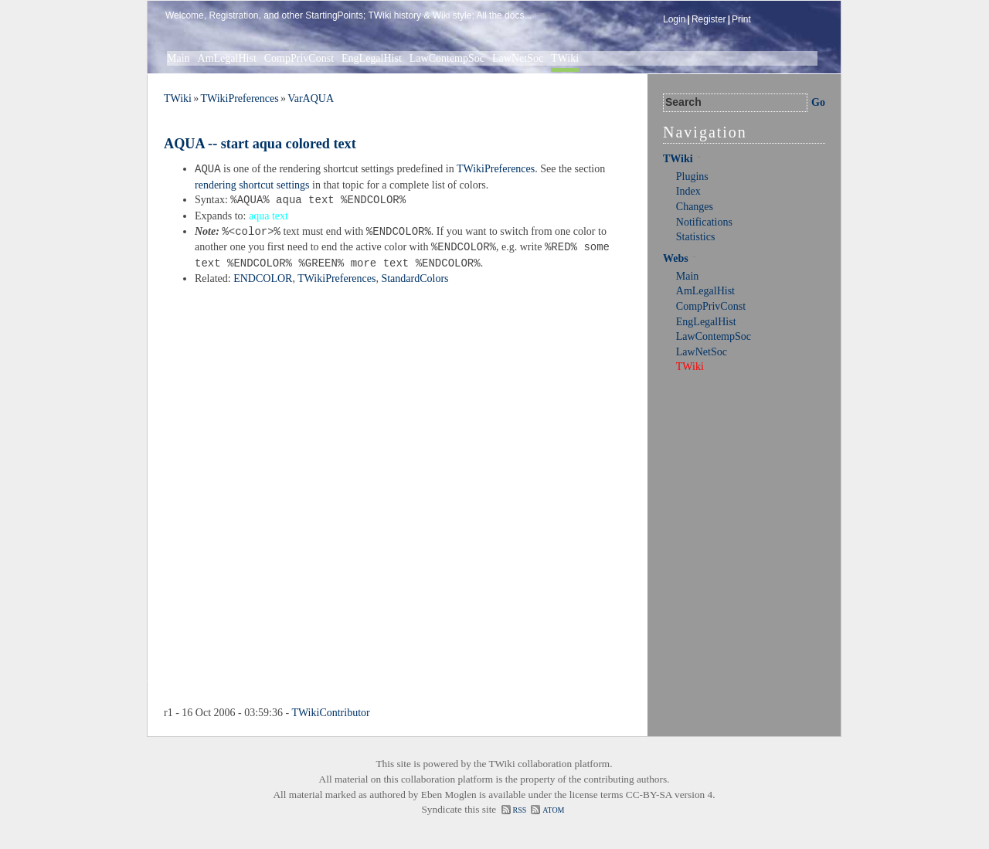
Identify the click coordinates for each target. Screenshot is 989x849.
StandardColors (414, 278)
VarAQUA (310, 98)
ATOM (553, 810)
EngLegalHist (372, 58)
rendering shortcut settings (252, 185)
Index (688, 191)
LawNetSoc (517, 58)
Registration (233, 15)
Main (178, 58)
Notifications (704, 222)
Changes (694, 206)
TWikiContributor (330, 712)
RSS (520, 810)
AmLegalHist (227, 58)
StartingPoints (334, 15)
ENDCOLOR (262, 278)
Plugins (692, 176)
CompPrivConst (299, 58)
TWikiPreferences (239, 98)
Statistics (695, 237)
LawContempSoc (447, 58)
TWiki (565, 58)
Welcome (184, 15)
